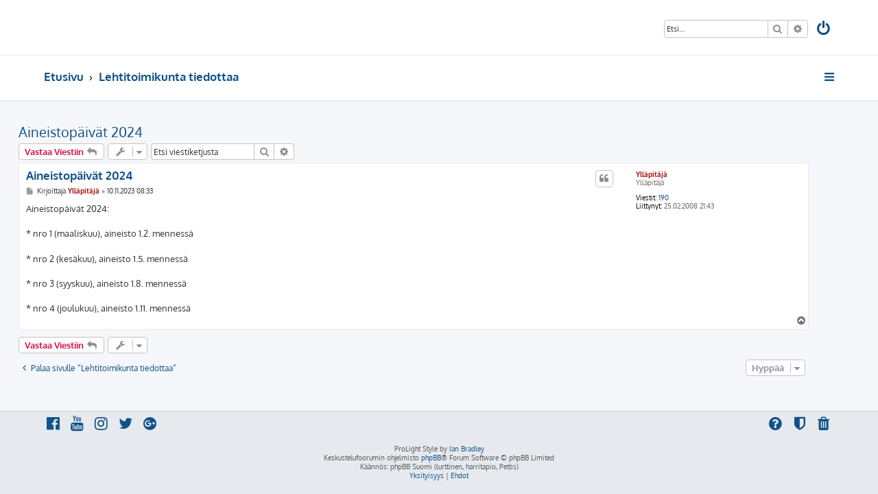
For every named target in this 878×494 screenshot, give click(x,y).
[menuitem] (824, 30)
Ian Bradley (466, 449)
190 (689, 197)
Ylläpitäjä (677, 174)
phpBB (431, 458)
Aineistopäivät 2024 (106, 132)
